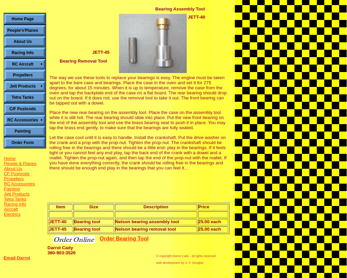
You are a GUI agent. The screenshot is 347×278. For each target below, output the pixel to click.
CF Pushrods (16, 173)
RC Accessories (19, 183)
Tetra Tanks (15, 199)
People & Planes (20, 163)
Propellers (14, 178)
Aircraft (11, 209)
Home (10, 158)
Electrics (12, 214)
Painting (12, 188)
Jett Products (16, 193)
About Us (13, 168)
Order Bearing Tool (124, 238)
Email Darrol (16, 257)
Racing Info (15, 204)
